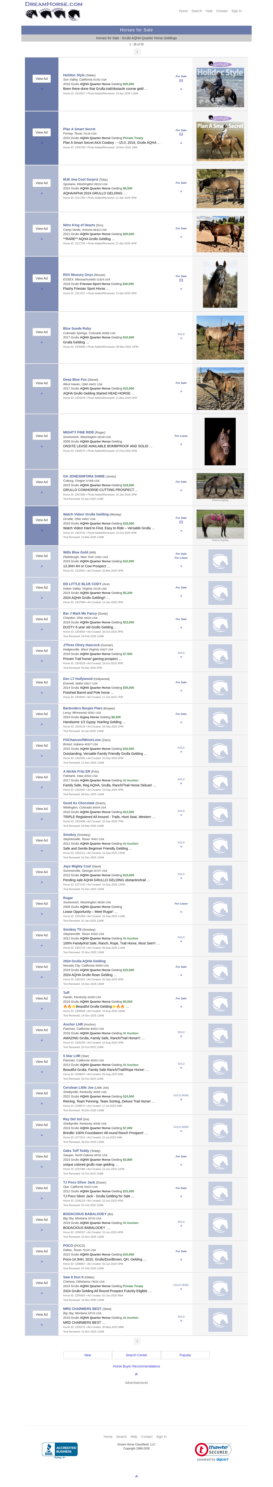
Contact (222, 11)
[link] (213, 1452)
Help (209, 11)
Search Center (136, 1355)
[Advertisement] (138, 1398)
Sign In (236, 11)
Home (183, 11)
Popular (185, 1355)
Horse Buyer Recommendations (136, 1366)
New (87, 1355)
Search (197, 11)
